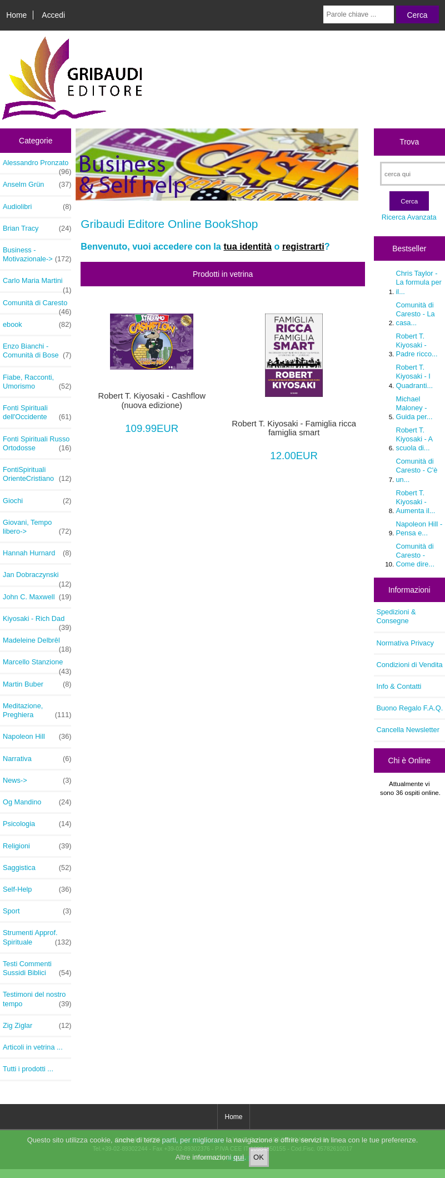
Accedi (53, 15)
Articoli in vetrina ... (33, 1047)
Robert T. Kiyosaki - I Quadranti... (414, 376)
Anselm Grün (37, 184)
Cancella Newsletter (408, 729)
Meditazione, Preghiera (37, 710)
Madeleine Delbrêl (37, 643)
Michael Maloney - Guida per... (414, 408)
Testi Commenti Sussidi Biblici (37, 968)
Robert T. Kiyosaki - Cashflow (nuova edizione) (152, 400)
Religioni (37, 846)
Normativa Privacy (405, 643)
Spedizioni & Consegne (396, 616)
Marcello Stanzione (37, 665)
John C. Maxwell (37, 597)
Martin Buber (37, 684)
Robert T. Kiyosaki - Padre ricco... (417, 345)
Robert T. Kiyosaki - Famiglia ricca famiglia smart (294, 428)
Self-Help (37, 889)
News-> (37, 780)
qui (238, 1157)
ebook (37, 324)
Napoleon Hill (37, 736)
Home (16, 15)
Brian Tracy (37, 228)
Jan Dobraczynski (37, 577)
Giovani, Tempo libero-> (37, 527)
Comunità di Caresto (37, 306)
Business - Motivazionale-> (37, 255)
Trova (409, 141)
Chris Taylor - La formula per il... (419, 282)
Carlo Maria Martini (37, 283)
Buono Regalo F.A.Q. (410, 708)
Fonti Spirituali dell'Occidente (37, 412)
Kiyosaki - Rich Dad (37, 621)
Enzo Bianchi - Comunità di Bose (37, 351)
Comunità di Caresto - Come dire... (415, 555)
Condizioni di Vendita (410, 664)
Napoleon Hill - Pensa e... (419, 528)
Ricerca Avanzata (409, 217)
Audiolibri (37, 206)
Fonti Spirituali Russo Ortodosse (37, 444)
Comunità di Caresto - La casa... (415, 314)
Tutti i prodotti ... (28, 1069)
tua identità (247, 246)
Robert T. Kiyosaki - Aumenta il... (416, 502)
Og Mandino (37, 802)
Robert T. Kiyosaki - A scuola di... (414, 439)
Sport (37, 911)
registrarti (303, 246)
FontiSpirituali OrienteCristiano (37, 474)
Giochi (37, 500)
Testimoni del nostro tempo (37, 999)
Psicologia (37, 823)
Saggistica (37, 867)
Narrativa (37, 758)
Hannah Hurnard (37, 553)
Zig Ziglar (37, 1025)
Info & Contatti (399, 686)
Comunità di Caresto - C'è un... (417, 470)
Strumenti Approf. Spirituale (37, 937)
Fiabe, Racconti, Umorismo (37, 382)
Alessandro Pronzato (37, 165)
